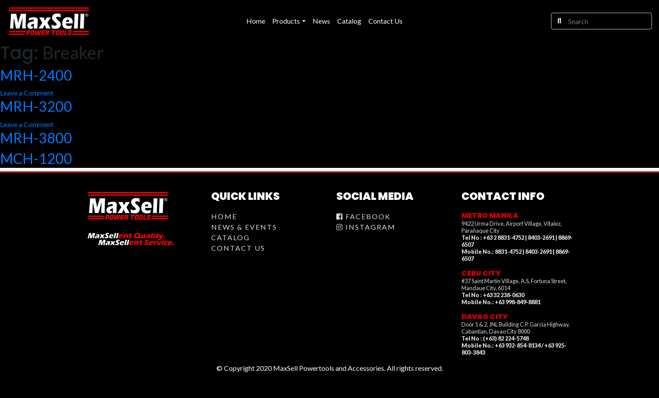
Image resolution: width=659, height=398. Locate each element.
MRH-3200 (36, 106)
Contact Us (238, 248)
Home (224, 216)
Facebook (363, 216)
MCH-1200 (36, 158)
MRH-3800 (36, 137)
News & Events (244, 227)
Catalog (230, 237)
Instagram (366, 227)
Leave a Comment (27, 93)
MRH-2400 (36, 75)
